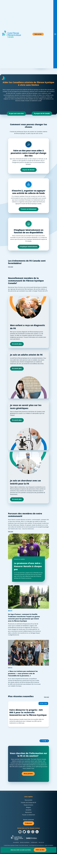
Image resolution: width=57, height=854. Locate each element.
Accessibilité (16, 842)
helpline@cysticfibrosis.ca (30, 765)
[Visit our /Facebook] (20, 832)
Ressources (28, 812)
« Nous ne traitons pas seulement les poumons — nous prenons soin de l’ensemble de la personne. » (23, 673)
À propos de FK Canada (42, 113)
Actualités (28, 810)
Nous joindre (28, 774)
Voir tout (10, 266)
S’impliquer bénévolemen (28, 246)
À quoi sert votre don (16, 113)
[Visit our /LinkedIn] (37, 832)
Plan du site (41, 842)
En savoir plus (17, 344)
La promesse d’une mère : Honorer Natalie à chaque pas (28, 566)
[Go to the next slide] (47, 741)
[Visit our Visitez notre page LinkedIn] (33, 832)
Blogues (28, 807)
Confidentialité (34, 842)
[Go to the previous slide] (41, 741)
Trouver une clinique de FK (28, 802)
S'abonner (28, 823)
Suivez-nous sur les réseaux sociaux (28, 828)
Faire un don (38, 34)
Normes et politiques (25, 842)
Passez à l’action (28, 805)
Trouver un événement (28, 209)
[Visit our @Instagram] (28, 832)
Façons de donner (28, 170)
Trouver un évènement (28, 815)
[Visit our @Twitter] (24, 832)
